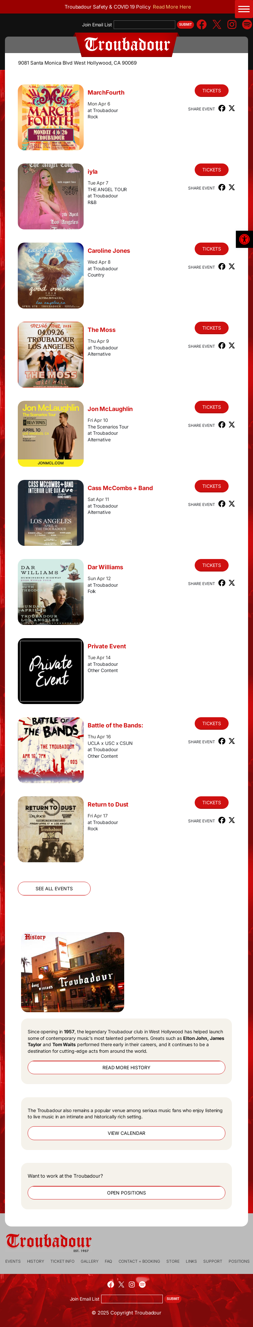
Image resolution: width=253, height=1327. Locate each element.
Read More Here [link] (172, 7)
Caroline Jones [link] (109, 250)
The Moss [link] (102, 329)
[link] (244, 239)
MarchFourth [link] (106, 92)
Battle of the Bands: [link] (115, 725)
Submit (185, 24)
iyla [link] (93, 171)
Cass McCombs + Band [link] (120, 488)
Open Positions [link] (126, 1192)
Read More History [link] (126, 1067)
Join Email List (97, 24)
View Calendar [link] (127, 1133)
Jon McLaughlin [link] (110, 408)
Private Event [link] (107, 646)
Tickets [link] (211, 90)
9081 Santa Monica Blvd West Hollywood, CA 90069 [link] (77, 63)
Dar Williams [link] (105, 567)
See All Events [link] (54, 888)
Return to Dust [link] (108, 804)
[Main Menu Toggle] (244, 9)
